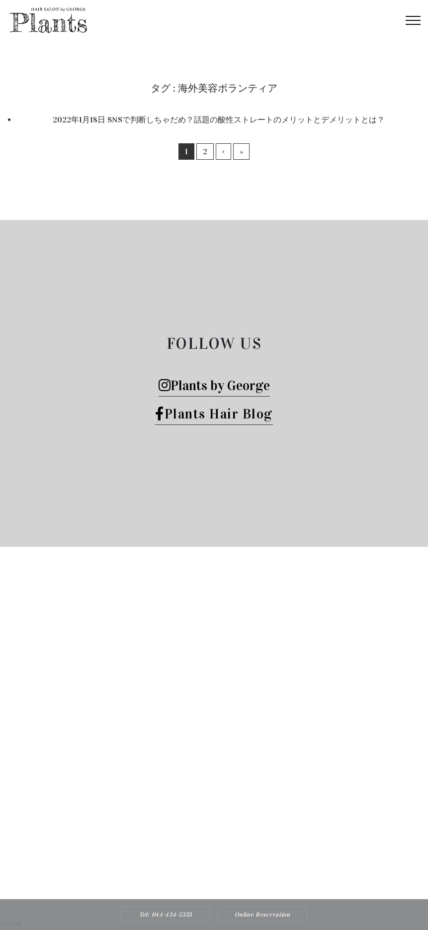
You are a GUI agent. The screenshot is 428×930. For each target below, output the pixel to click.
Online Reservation (262, 914)
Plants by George (214, 385)
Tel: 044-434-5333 (165, 914)
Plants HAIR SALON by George (201, 867)
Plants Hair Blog (214, 414)
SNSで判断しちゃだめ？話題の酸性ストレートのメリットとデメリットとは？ (246, 119)
